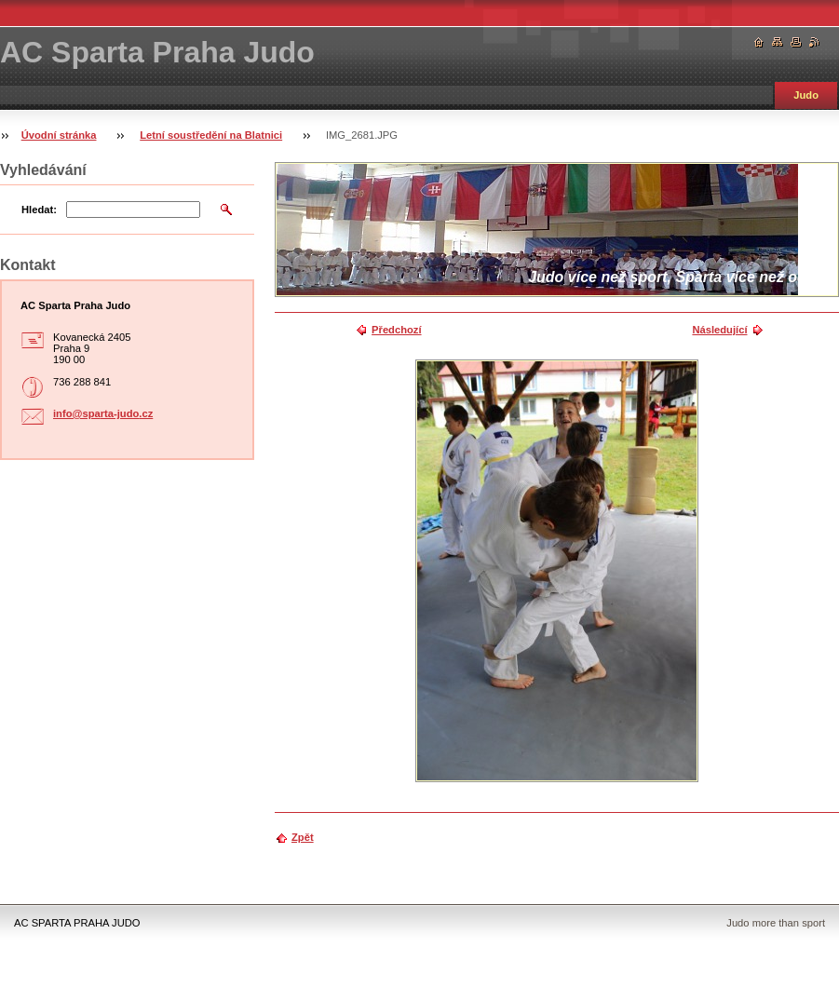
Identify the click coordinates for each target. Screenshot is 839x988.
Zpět (302, 837)
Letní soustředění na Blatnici (211, 135)
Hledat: (39, 209)
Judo (806, 95)
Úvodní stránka (59, 135)
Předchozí (396, 329)
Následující (719, 329)
